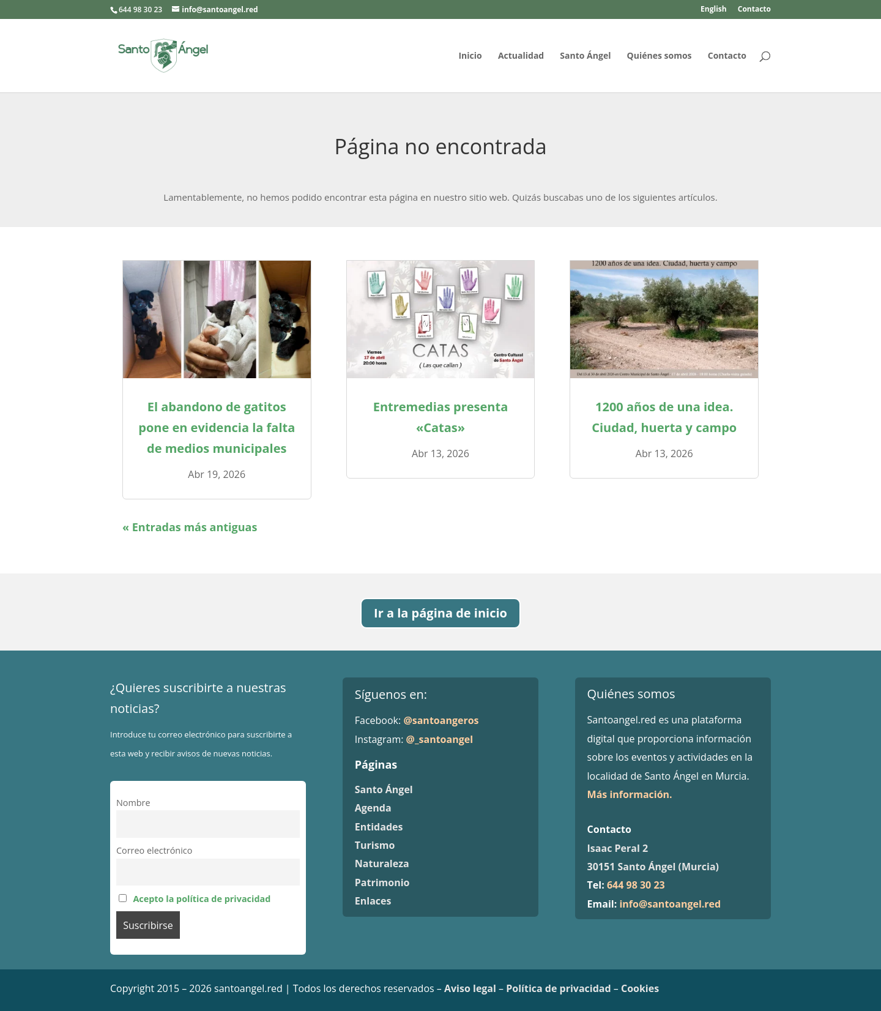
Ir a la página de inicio (440, 613)
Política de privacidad (558, 988)
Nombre (133, 802)
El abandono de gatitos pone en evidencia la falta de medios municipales (216, 427)
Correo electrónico (154, 850)
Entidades (379, 827)
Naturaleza (382, 863)
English (714, 10)
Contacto (754, 10)
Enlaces (373, 901)
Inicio (469, 56)
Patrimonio (382, 882)
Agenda (373, 808)
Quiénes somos (659, 56)
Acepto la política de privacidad (201, 899)
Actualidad (521, 56)
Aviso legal (470, 988)
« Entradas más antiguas (189, 527)
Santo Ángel (585, 56)
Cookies (640, 988)
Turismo (375, 845)
